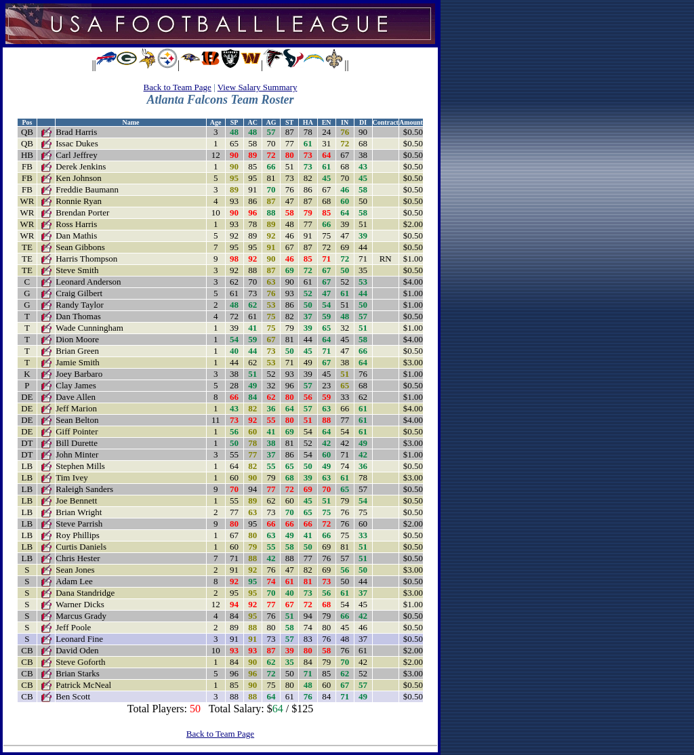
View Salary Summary (258, 87)
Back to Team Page (177, 87)
